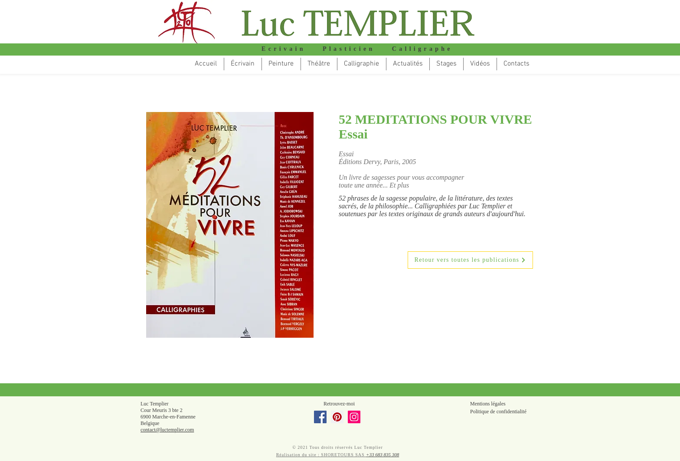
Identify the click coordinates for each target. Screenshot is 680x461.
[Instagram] (354, 417)
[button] (319, 64)
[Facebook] (320, 417)
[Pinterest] (337, 417)
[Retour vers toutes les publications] (470, 260)
